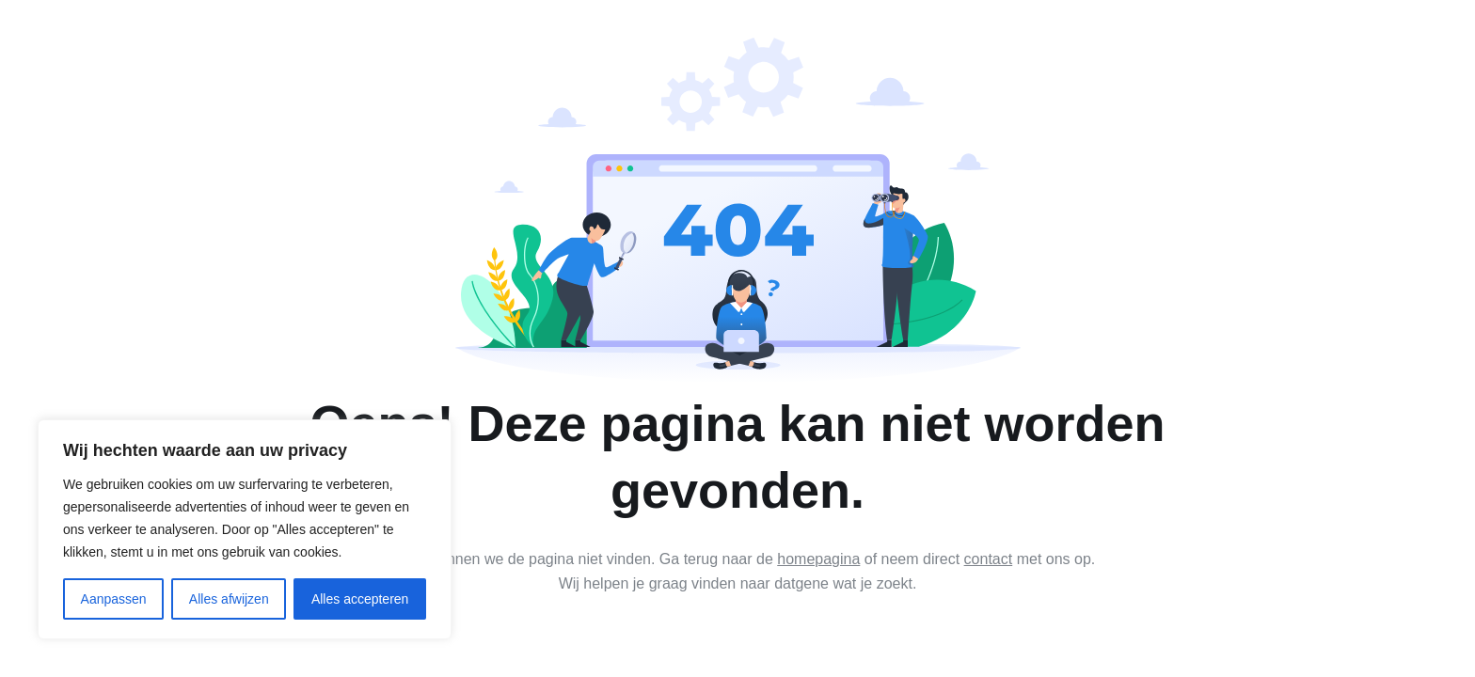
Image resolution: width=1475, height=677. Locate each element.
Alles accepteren (360, 598)
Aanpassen (114, 598)
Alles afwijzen (229, 598)
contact (988, 559)
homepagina (818, 559)
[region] (245, 529)
